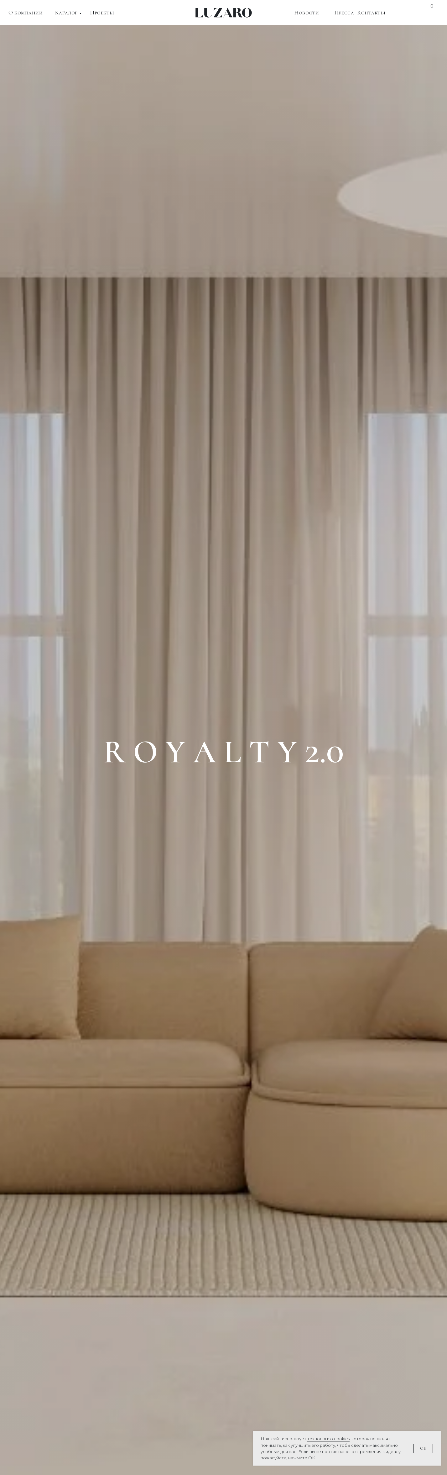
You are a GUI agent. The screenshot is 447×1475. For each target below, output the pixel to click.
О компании (25, 12)
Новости (306, 12)
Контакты (371, 12)
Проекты (102, 12)
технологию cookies (328, 1438)
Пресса (344, 12)
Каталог (66, 12)
